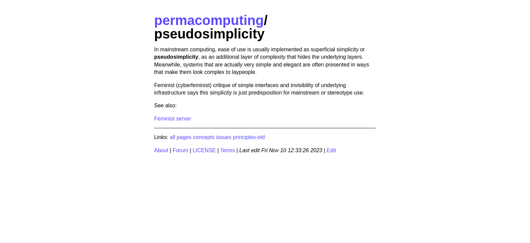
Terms (227, 150)
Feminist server (172, 119)
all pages (180, 137)
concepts (204, 137)
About (161, 150)
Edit (331, 150)
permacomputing (209, 20)
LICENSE (204, 150)
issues (223, 137)
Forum (180, 150)
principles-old (249, 137)
